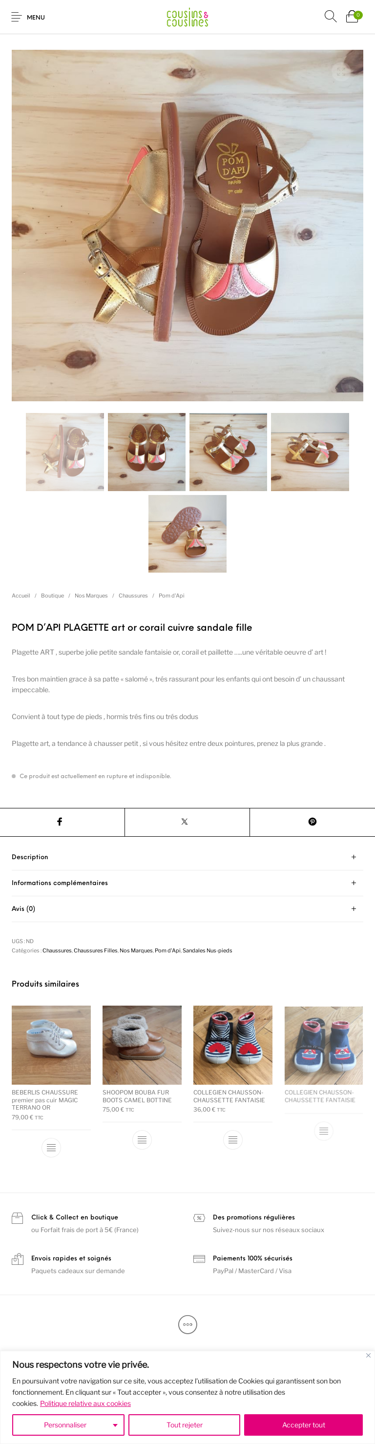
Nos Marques (91, 595)
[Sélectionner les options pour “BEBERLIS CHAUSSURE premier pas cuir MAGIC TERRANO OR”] (51, 1147)
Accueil (21, 595)
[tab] (187, 857)
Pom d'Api (172, 595)
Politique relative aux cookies (85, 1403)
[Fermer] (368, 1355)
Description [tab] (30, 857)
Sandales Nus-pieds (207, 950)
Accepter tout (303, 1425)
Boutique (52, 595)
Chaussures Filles (96, 950)
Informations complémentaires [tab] (60, 883)
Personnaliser (65, 1425)
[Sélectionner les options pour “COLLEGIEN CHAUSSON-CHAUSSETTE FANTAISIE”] (233, 1137)
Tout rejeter (185, 1425)
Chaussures (133, 595)
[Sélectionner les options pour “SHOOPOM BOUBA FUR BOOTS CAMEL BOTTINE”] (142, 1139)
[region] (187, 1397)
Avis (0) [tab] (23, 909)
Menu (36, 18)
